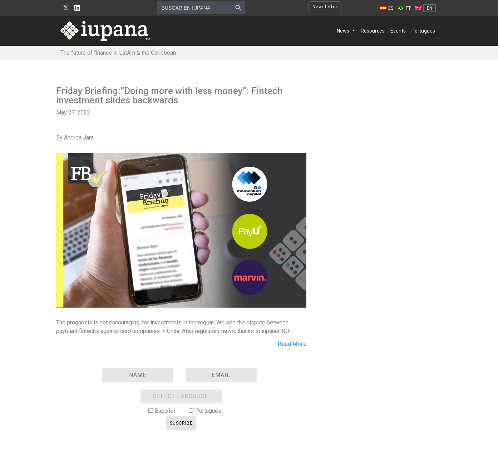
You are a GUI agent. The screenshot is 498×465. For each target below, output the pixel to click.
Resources (373, 31)
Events (398, 31)
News (343, 31)
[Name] (137, 375)
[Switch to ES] (386, 8)
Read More (292, 344)
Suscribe (181, 423)
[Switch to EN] (425, 8)
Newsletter (324, 6)
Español (165, 410)
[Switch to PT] (404, 8)
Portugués (208, 410)
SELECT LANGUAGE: (181, 396)
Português (423, 31)
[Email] (221, 375)
